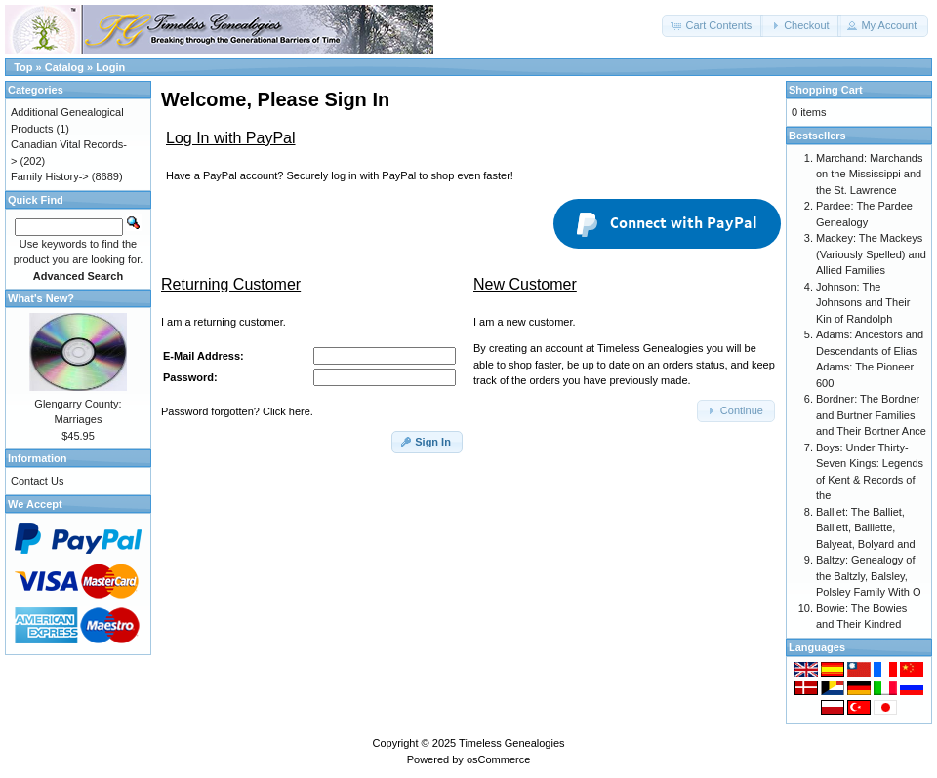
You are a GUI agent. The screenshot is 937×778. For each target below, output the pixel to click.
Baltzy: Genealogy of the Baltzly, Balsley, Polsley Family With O (868, 576)
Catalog (64, 67)
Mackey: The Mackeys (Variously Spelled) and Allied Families (871, 254)
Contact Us (37, 480)
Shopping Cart (826, 90)
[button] (712, 26)
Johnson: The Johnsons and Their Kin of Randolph (863, 303)
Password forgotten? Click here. (237, 411)
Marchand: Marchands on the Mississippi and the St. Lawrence (869, 174)
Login (110, 67)
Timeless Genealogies (511, 743)
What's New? (41, 298)
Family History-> (50, 176)
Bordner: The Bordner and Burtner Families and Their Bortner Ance (871, 415)
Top (23, 67)
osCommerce (498, 759)
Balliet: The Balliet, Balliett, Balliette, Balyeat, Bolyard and (866, 528)
